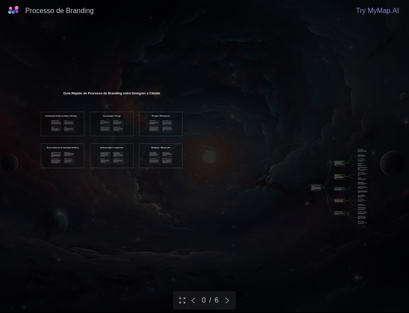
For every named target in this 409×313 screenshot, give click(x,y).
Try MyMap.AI (377, 10)
